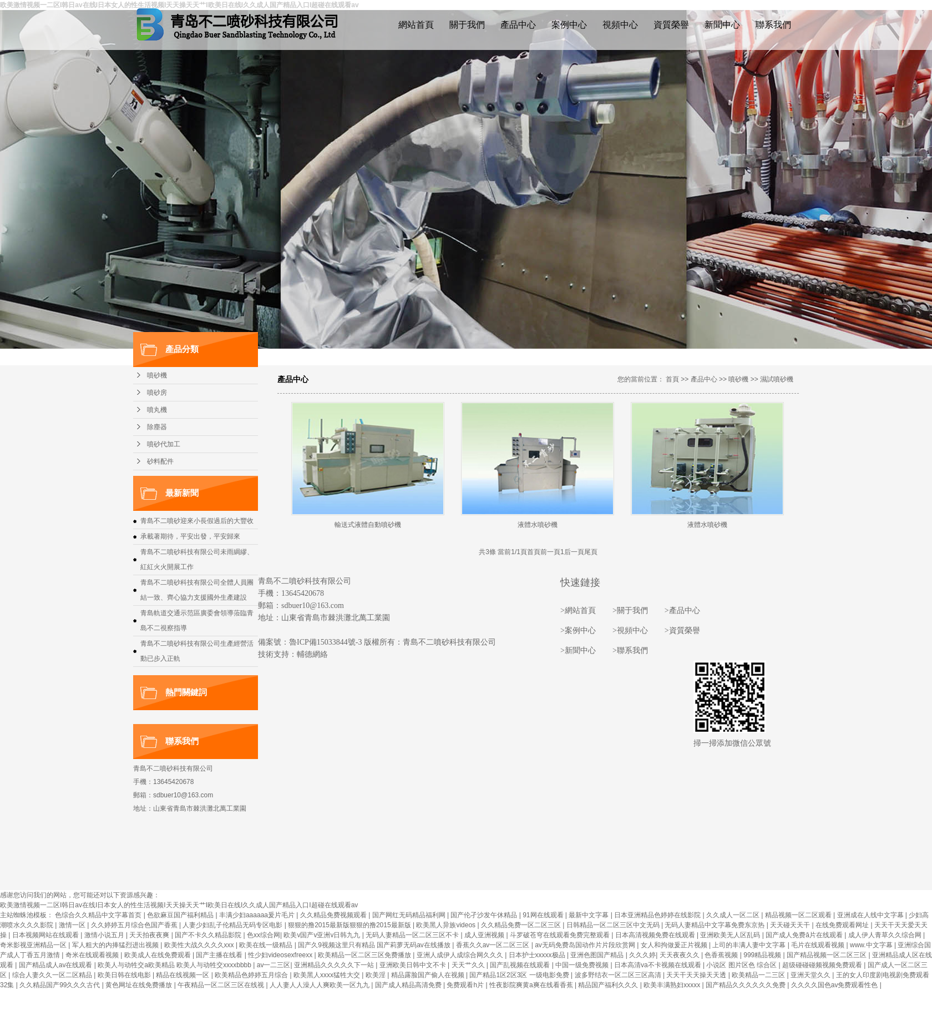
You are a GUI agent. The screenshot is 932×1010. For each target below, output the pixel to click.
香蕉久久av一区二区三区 (493, 945)
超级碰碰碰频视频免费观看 (823, 965)
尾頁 (590, 552)
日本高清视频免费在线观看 (656, 935)
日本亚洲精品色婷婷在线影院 (658, 915)
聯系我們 (773, 24)
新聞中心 (722, 24)
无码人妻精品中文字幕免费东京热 (715, 925)
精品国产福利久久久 (609, 985)
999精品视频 (763, 955)
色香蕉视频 (722, 955)
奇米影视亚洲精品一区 (34, 945)
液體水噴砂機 (538, 525)
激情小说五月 (105, 935)
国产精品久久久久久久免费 (746, 985)
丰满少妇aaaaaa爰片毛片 (257, 915)
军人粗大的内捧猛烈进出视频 (116, 945)
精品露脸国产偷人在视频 (428, 975)
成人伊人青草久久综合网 (885, 935)
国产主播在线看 (220, 955)
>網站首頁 (578, 610)
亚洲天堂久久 (811, 975)
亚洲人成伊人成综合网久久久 (461, 955)
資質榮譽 (671, 24)
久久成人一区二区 (733, 915)
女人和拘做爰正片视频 (675, 945)
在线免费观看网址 (843, 925)
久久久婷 (642, 955)
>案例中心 (578, 630)
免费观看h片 (466, 985)
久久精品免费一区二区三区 (522, 925)
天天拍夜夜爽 (150, 935)
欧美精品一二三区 (759, 975)
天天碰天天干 (791, 925)
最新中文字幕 (589, 915)
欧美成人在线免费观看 (158, 955)
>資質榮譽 (682, 630)
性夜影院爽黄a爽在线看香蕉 (532, 985)
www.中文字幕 (872, 945)
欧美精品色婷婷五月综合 (252, 975)
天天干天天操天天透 (697, 975)
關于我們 (467, 24)
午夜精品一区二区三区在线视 (222, 985)
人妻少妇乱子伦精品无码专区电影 (233, 925)
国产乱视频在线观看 (520, 965)
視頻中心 (620, 24)
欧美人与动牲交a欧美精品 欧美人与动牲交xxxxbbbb (175, 965)
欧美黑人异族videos (446, 925)
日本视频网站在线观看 (46, 935)
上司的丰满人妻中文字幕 (749, 945)
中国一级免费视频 (582, 965)
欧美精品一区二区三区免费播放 (365, 955)
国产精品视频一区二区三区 (827, 955)
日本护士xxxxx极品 (538, 955)
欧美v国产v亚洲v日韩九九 (322, 935)
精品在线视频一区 (183, 975)
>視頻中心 (630, 630)
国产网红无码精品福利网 (409, 915)
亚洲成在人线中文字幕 (871, 915)
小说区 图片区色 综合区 (742, 965)
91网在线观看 (544, 915)
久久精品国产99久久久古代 (60, 985)
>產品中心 (682, 610)
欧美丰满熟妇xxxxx (673, 985)
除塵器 (157, 427)
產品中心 (518, 24)
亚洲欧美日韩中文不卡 (413, 965)
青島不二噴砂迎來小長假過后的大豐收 (197, 521)
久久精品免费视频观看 (334, 915)
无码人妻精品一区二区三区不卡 (413, 935)
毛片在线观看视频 (818, 945)
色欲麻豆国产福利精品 (181, 915)
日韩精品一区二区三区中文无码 (613, 925)
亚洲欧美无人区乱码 (731, 935)
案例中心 (569, 24)
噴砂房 (157, 392)
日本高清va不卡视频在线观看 (658, 965)
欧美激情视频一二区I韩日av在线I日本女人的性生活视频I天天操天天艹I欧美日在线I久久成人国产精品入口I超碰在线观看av (179, 905)
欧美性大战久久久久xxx (200, 945)
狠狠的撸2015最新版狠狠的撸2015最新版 (350, 925)
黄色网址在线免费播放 (139, 985)
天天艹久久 (469, 965)
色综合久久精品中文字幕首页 (99, 915)
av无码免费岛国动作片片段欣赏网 (586, 945)
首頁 (672, 379)
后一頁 (574, 552)
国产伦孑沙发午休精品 (484, 915)
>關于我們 (630, 610)
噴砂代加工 (163, 444)
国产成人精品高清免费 (409, 985)
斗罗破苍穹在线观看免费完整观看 (560, 935)
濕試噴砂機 (776, 379)
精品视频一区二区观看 (799, 915)
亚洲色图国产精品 (597, 955)
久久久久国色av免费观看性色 (835, 985)
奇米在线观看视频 (92, 955)
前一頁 (550, 552)
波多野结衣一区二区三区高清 (619, 975)
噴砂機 (157, 375)
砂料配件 (160, 461)
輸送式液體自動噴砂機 (368, 525)
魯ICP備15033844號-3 (325, 642)
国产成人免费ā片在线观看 (805, 935)
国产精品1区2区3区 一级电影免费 (520, 975)
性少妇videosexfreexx (281, 955)
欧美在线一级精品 (266, 945)
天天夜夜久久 (680, 955)
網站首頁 (416, 24)
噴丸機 (157, 410)
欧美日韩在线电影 (125, 975)
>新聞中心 (578, 650)
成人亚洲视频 (485, 935)
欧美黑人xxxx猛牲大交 (327, 975)
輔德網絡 (312, 654)
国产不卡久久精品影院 (209, 935)
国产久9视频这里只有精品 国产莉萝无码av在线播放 (375, 945)
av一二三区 (274, 965)
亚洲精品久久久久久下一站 (335, 965)
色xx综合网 (263, 935)
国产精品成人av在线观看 (56, 965)
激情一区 (73, 925)
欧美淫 (376, 975)
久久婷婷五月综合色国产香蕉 (135, 925)
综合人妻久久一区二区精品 (53, 975)
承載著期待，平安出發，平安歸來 (190, 536)
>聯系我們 (630, 650)
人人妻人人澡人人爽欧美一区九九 (320, 985)
